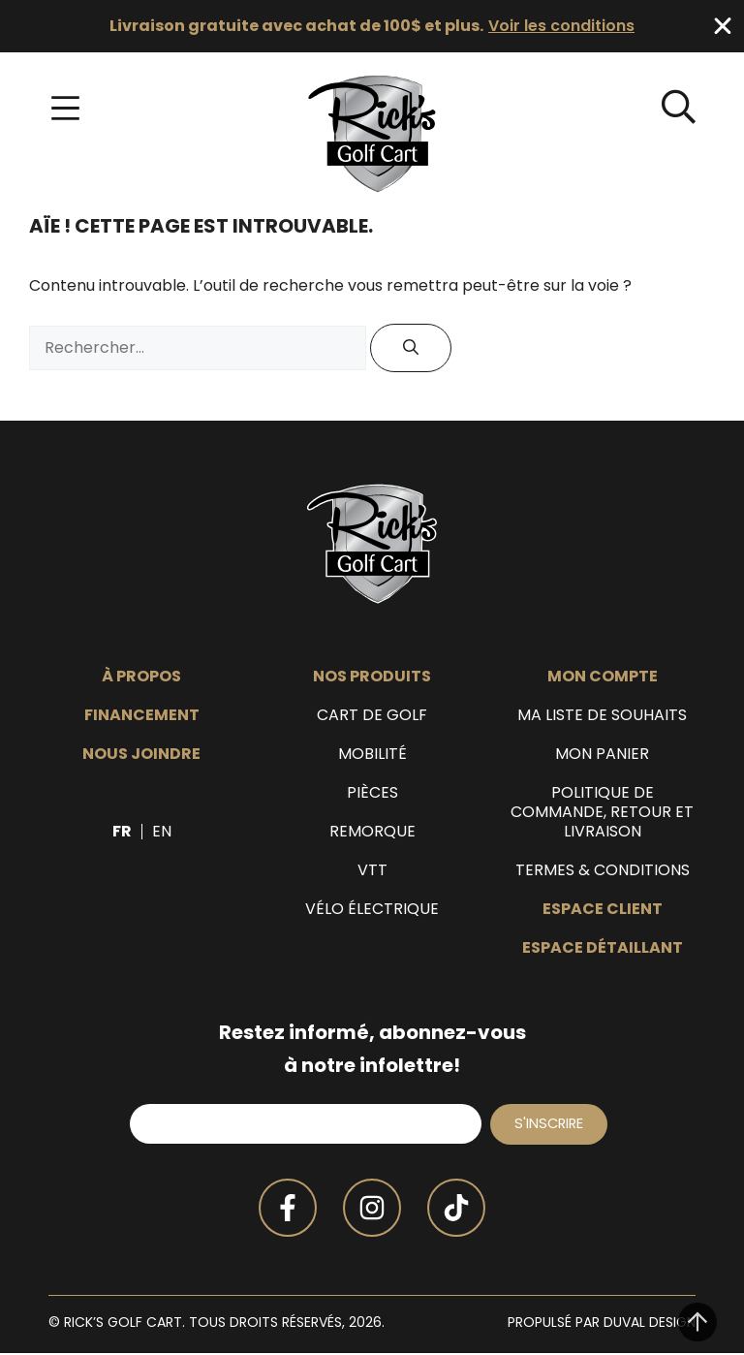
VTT (372, 870)
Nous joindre (141, 754)
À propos (141, 676)
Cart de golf (372, 715)
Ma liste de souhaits (602, 715)
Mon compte (602, 676)
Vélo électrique (372, 909)
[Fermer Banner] (722, 26)
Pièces (372, 793)
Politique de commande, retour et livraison (602, 812)
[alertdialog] (372, 26)
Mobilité (372, 754)
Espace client (602, 909)
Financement (142, 715)
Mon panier (602, 754)
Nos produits (372, 676)
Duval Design (650, 1324)
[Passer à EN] (161, 831)
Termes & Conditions (602, 870)
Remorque (372, 831)
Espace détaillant (602, 948)
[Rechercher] (410, 348)
